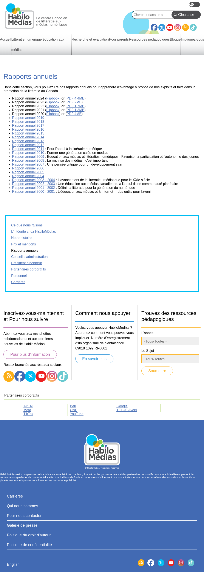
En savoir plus (94, 359)
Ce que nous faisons (27, 225)
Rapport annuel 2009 (28, 156)
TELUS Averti (126, 410)
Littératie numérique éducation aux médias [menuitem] (37, 45)
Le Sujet (147, 350)
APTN (28, 406)
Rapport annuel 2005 (28, 172)
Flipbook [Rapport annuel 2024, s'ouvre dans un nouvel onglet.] (52, 98)
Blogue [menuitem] (175, 39)
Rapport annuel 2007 (28, 164)
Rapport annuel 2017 (28, 125)
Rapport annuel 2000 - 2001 (33, 191)
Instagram (177, 27)
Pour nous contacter (24, 516)
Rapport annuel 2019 (28, 118)
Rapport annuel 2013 (28, 141)
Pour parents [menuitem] (119, 39)
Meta (27, 410)
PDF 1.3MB (76, 110)
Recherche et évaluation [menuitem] (90, 39)
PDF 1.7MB (76, 106)
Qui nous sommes (22, 506)
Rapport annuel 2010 (28, 153)
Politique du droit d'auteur (29, 535)
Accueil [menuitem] (5, 39)
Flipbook (52, 102)
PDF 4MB (74, 114)
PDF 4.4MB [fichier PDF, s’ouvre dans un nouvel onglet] (76, 98)
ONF (73, 410)
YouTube (169, 27)
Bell (73, 406)
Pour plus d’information (30, 354)
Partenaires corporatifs (28, 269)
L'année (147, 333)
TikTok (193, 27)
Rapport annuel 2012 (28, 145)
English (194, 4)
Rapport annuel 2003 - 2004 (33, 180)
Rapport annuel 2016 (28, 129)
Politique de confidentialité (29, 545)
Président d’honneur (26, 263)
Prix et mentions (23, 244)
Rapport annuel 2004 (28, 176)
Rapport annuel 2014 (28, 137)
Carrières (18, 282)
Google (122, 406)
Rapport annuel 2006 (28, 168)
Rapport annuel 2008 (28, 160)
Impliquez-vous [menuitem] (192, 39)
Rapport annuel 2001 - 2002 (33, 188)
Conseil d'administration (29, 257)
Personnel (19, 276)
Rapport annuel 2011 (28, 149)
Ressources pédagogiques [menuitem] (149, 39)
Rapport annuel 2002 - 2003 (33, 184)
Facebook (154, 25)
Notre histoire (21, 238)
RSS (185, 27)
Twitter (161, 27)
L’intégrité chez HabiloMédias (33, 231)
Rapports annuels (24, 250)
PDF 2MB (74, 102)
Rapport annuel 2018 (28, 121)
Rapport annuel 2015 (28, 133)
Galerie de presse (22, 525)
